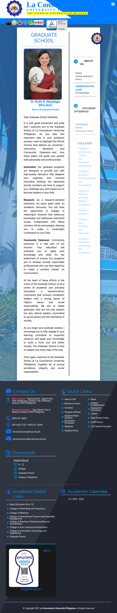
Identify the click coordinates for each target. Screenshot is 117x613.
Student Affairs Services (72, 417)
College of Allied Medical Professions (27, 509)
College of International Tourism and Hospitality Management (32, 518)
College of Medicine (27, 477)
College (21, 469)
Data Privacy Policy (100, 418)
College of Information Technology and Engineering (84, 262)
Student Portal (71, 431)
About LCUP (70, 399)
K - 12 (20, 464)
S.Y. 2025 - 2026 (76, 499)
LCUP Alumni (97, 422)
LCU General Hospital (101, 426)
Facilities (69, 408)
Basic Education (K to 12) (22, 504)
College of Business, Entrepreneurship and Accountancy (87, 195)
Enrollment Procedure (70, 422)
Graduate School (25, 473)
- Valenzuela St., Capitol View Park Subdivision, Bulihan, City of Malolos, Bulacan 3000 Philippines (29, 401)
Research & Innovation (96, 409)
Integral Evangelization (98, 404)
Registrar (69, 426)
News (93, 399)
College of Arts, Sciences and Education (83, 243)
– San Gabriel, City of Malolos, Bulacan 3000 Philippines (31, 411)
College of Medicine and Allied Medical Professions (84, 214)
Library (94, 414)
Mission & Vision (72, 403)
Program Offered (72, 412)
